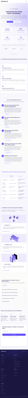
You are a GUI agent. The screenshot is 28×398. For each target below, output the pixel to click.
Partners (15, 374)
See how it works (17, 21)
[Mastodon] (26, 396)
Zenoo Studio (3, 358)
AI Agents (2, 363)
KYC (14, 356)
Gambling (2, 377)
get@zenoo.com (24, 351)
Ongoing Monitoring (17, 363)
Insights (2, 386)
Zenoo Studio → (8, 140)
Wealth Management (4, 375)
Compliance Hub (3, 356)
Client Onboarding (16, 364)
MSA (20, 396)
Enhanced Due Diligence (17, 366)
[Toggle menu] (26, 1)
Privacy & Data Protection (15, 396)
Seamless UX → (8, 114)
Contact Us (15, 375)
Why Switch (15, 372)
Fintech (2, 372)
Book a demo (10, 21)
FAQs (1, 391)
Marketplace (3, 361)
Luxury (2, 380)
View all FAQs (4, 285)
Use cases (2, 388)
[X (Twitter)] (23, 396)
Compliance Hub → (9, 152)
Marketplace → (8, 127)
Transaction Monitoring (17, 361)
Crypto (2, 374)
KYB (14, 358)
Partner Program (3, 393)
